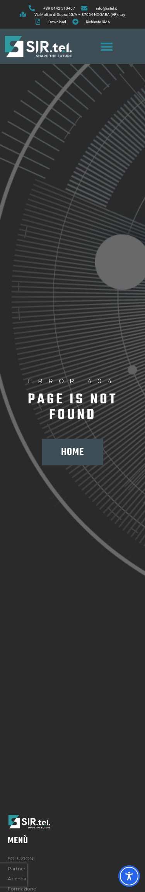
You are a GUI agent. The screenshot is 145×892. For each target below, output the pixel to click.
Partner (17, 868)
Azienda (19, 879)
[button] (107, 46)
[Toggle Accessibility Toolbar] (129, 876)
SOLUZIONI (23, 859)
